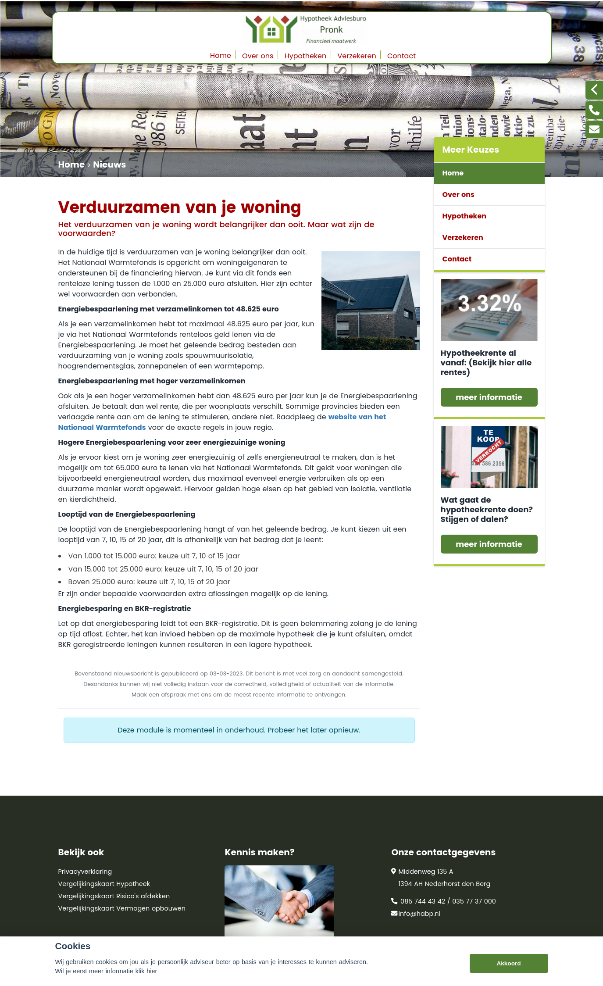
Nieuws (109, 164)
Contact (401, 56)
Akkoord (508, 963)
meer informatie (489, 397)
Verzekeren (357, 56)
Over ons (257, 56)
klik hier (146, 971)
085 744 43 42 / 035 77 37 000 (443, 901)
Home (220, 55)
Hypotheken (306, 56)
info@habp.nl (415, 913)
